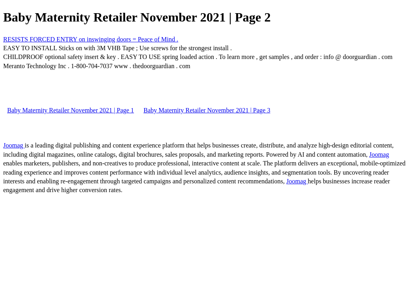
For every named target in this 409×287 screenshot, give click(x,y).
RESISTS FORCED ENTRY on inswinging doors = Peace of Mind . (90, 39)
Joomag (14, 145)
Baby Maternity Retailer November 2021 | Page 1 (70, 110)
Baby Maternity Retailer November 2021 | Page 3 (206, 110)
